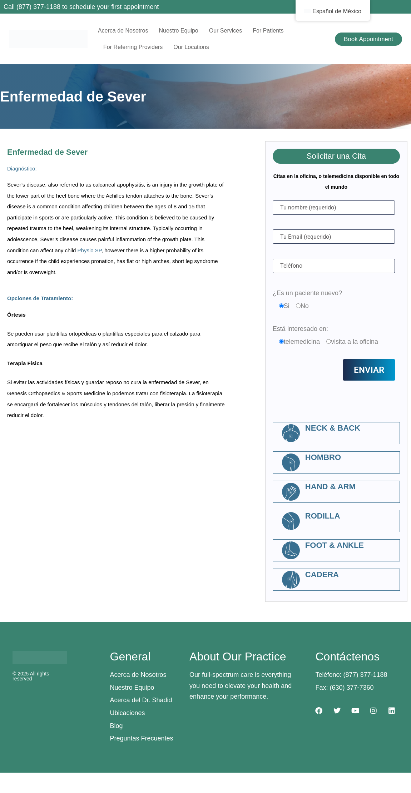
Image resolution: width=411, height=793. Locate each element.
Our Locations (191, 47)
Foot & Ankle (334, 545)
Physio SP (89, 250)
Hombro (323, 457)
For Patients (268, 31)
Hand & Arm (330, 486)
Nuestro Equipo (178, 31)
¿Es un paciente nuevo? (307, 293)
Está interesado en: (300, 328)
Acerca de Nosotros (123, 31)
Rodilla (322, 515)
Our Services (225, 31)
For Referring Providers (133, 47)
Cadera (322, 574)
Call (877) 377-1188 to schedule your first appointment (81, 6)
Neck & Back (332, 427)
